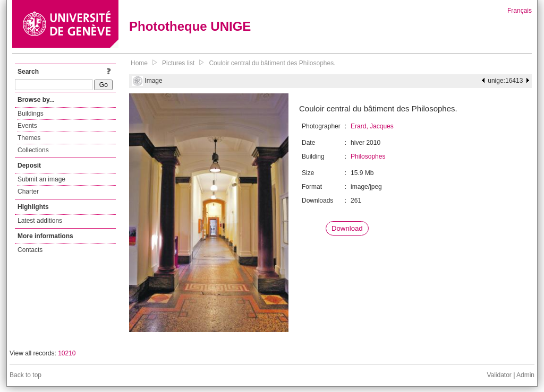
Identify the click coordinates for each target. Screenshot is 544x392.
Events (27, 125)
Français (519, 10)
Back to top (25, 375)
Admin (525, 375)
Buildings (31, 113)
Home (139, 63)
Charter (28, 191)
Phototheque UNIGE (190, 26)
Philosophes (368, 156)
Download (347, 228)
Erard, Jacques (372, 126)
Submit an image (41, 179)
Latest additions (40, 220)
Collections (33, 150)
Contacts (30, 250)
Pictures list (178, 63)
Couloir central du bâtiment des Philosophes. (272, 63)
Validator (499, 375)
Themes (29, 138)
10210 (66, 353)
